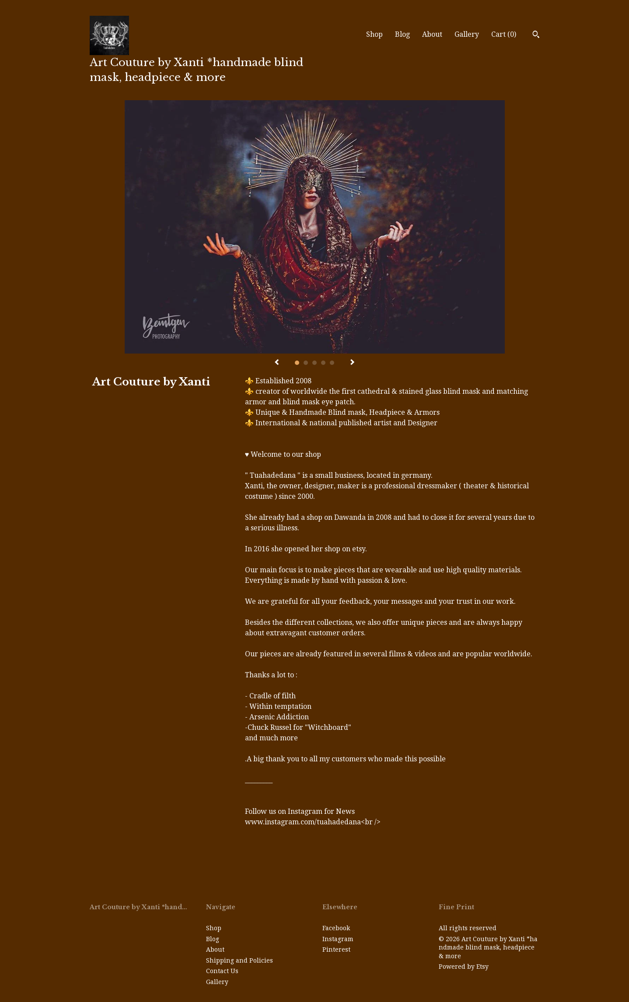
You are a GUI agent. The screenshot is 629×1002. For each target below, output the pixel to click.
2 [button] (306, 363)
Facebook (336, 928)
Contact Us (222, 970)
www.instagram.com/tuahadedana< (305, 822)
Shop (374, 34)
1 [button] (297, 363)
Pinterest (336, 949)
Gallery (466, 34)
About (432, 34)
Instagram (337, 938)
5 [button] (332, 363)
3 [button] (314, 363)
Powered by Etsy (464, 966)
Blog (402, 34)
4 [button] (323, 363)
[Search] (536, 35)
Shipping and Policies (239, 960)
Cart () (503, 34)
